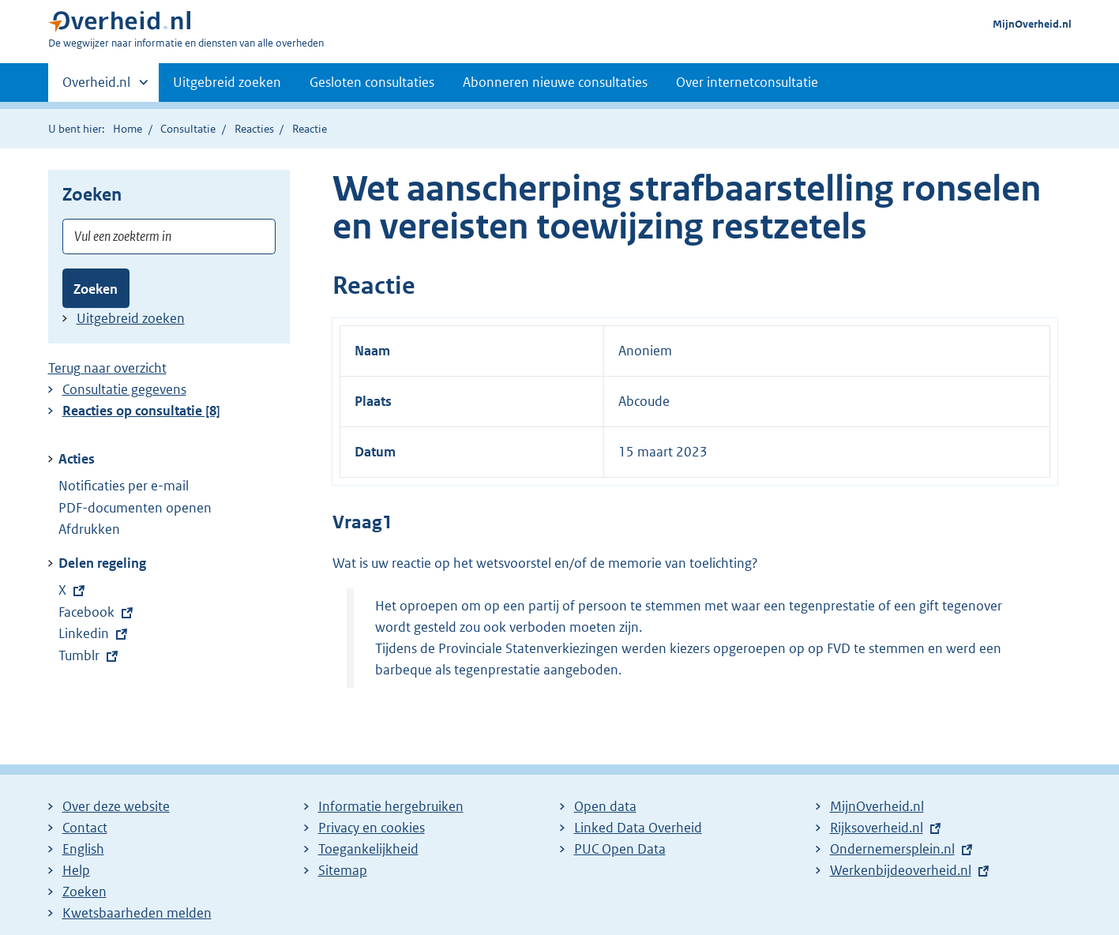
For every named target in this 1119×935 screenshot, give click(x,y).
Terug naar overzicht (107, 368)
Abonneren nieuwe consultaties (555, 82)
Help (76, 870)
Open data (605, 806)
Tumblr (89, 655)
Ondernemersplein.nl (892, 849)
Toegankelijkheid (368, 849)
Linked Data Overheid (638, 827)
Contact (84, 827)
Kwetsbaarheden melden (137, 913)
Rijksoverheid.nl (876, 827)
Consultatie (188, 129)
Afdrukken (89, 529)
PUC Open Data (620, 849)
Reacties (254, 129)
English (83, 849)
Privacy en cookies (371, 827)
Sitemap (342, 870)
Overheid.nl (96, 87)
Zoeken (95, 289)
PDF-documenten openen (135, 507)
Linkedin (94, 633)
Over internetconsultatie (747, 82)
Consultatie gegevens (124, 389)
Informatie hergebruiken (391, 806)
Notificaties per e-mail (123, 485)
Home (127, 129)
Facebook (95, 612)
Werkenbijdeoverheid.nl (900, 870)
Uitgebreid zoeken (227, 82)
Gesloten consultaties (372, 82)
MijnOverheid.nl (1032, 24)
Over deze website (116, 806)
